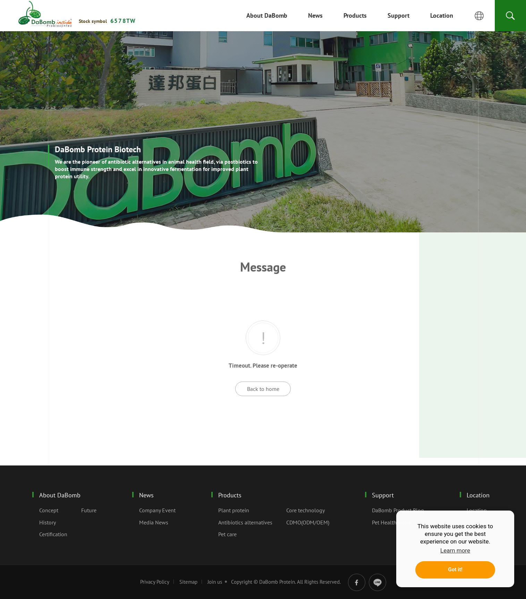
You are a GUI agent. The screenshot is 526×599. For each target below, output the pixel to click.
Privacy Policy (154, 582)
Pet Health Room (392, 522)
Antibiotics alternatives (245, 522)
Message (45, 14)
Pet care (227, 534)
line (377, 582)
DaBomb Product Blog (398, 510)
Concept (48, 510)
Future (88, 510)
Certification (53, 534)
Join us (214, 582)
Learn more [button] (455, 550)
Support (383, 495)
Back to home (263, 388)
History (47, 522)
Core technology (305, 510)
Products (229, 495)
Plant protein (233, 510)
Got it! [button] (455, 569)
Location (478, 495)
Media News (153, 522)
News (146, 495)
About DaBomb (59, 495)
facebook (356, 582)
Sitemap (188, 582)
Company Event (157, 510)
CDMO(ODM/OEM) (307, 522)
